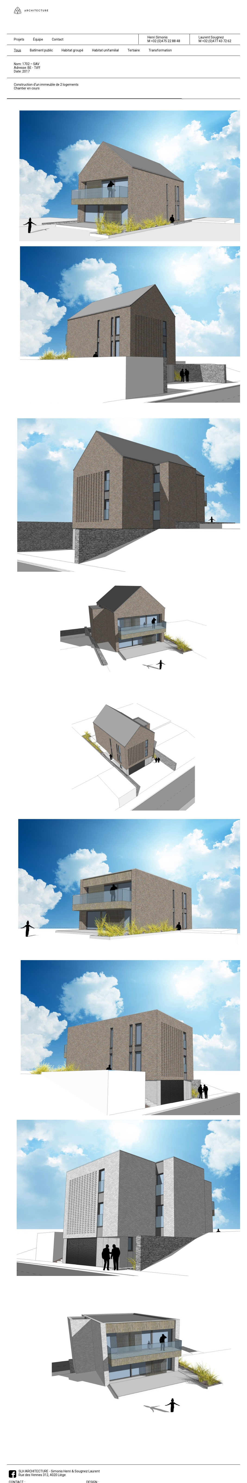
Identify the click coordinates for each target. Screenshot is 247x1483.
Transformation (160, 50)
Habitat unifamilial (105, 50)
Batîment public (41, 50)
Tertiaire (134, 50)
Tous (17, 50)
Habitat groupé (72, 50)
